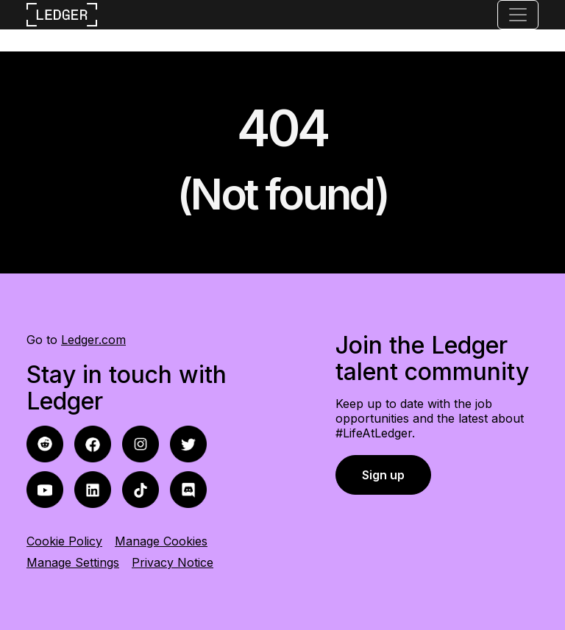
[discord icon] (188, 488)
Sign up (383, 475)
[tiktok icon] (140, 488)
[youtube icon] (44, 488)
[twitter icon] (188, 443)
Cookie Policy (64, 541)
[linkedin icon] (92, 488)
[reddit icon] (92, 443)
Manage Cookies (161, 541)
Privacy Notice (172, 562)
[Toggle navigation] (518, 14)
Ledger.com (93, 339)
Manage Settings (72, 562)
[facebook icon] (44, 443)
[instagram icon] (140, 443)
